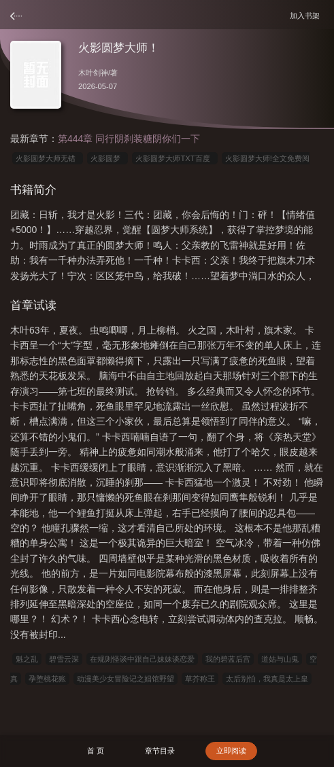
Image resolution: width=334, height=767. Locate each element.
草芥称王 (200, 679)
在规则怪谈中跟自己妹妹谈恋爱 (142, 659)
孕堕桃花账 (47, 679)
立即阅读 (231, 751)
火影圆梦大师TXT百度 (174, 158)
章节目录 (160, 751)
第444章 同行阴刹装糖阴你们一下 (129, 138)
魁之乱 (27, 659)
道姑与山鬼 (280, 659)
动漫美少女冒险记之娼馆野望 (125, 679)
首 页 (95, 751)
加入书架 (307, 15)
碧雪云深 (64, 659)
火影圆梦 (107, 158)
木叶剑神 (93, 73)
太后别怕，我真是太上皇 (267, 679)
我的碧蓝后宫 (227, 659)
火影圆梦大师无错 (48, 158)
